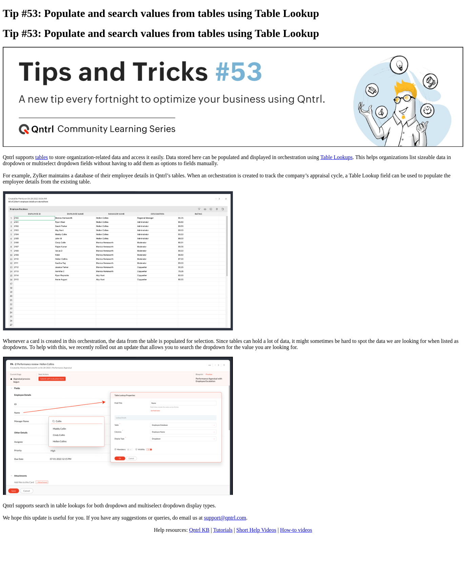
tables (41, 157)
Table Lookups (336, 157)
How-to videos (296, 530)
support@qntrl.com (225, 518)
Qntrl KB (199, 530)
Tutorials (222, 530)
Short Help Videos (256, 530)
